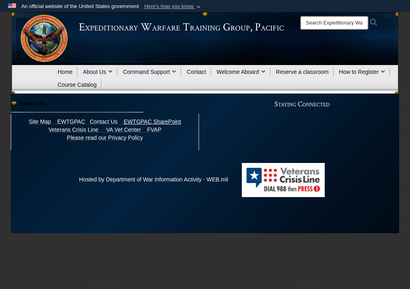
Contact (196, 72)
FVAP (154, 129)
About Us (98, 72)
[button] (173, 6)
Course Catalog (77, 84)
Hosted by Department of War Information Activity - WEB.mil (153, 179)
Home (65, 72)
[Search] (334, 23)
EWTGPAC (71, 121)
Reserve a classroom (302, 72)
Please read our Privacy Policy (105, 137)
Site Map (40, 121)
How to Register (362, 72)
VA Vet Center (123, 129)
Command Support (150, 72)
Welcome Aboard (241, 72)
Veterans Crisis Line (73, 129)
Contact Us (103, 121)
